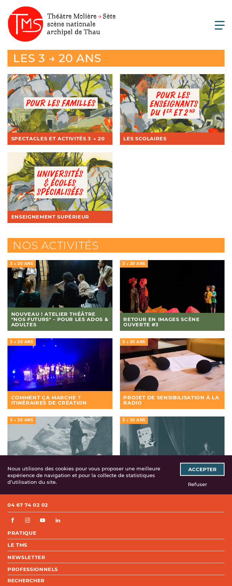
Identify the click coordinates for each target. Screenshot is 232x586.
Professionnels (32, 569)
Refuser (197, 484)
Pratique (21, 533)
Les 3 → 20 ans (57, 58)
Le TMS (17, 545)
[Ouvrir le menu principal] (220, 25)
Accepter (202, 469)
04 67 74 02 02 (27, 505)
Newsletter (26, 557)
